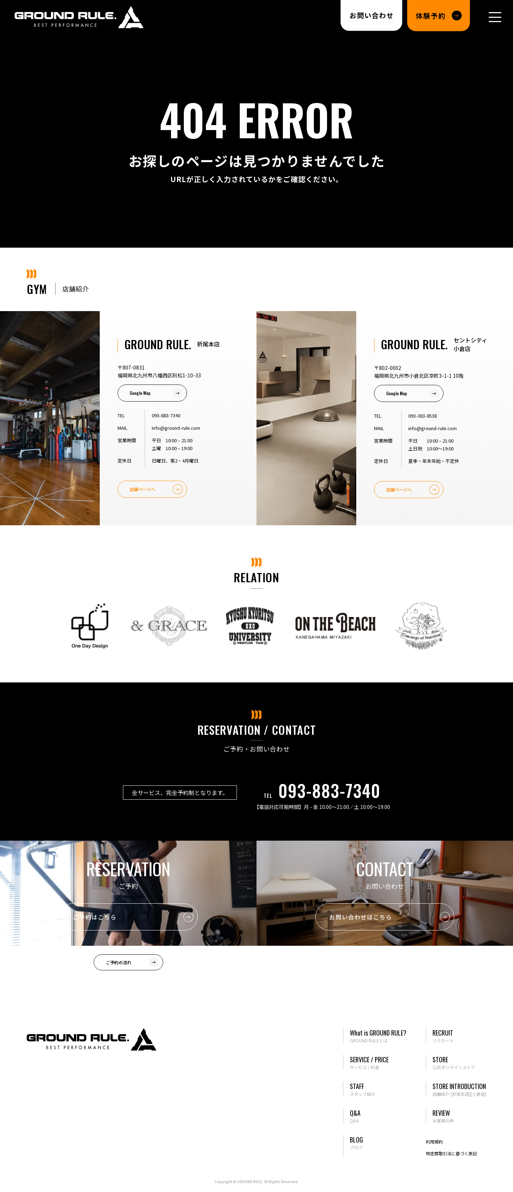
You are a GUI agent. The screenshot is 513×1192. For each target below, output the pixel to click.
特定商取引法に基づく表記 (451, 1153)
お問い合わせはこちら (360, 917)
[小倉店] (478, 1094)
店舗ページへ (142, 489)
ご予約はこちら (94, 917)
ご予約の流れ (118, 962)
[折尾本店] (461, 1094)
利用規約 (434, 1142)
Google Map (140, 393)
